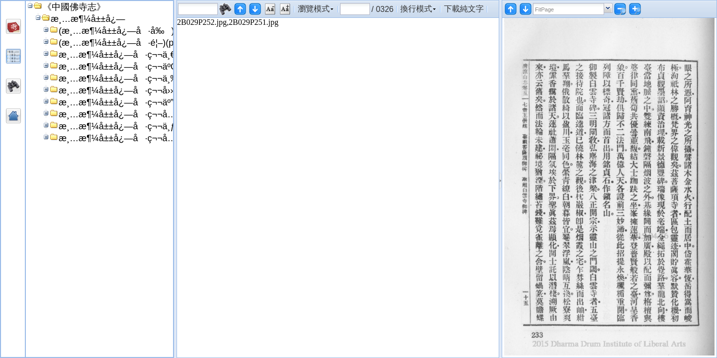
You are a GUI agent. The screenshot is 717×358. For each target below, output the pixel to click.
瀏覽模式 (314, 8)
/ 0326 (382, 9)
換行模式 (416, 8)
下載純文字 (464, 8)
